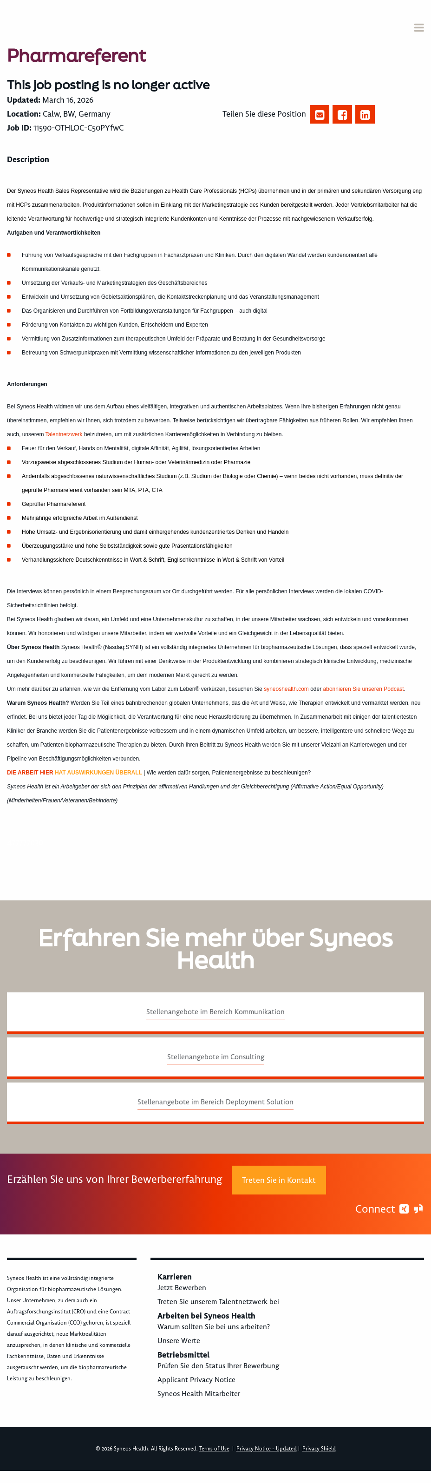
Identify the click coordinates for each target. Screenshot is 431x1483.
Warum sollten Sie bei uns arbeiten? (213, 1327)
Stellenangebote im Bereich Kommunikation (215, 1012)
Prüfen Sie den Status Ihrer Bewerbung (218, 1366)
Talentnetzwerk (64, 434)
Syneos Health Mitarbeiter (198, 1394)
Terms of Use (214, 1448)
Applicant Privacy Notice (196, 1380)
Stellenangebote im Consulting (215, 1057)
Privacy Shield (319, 1448)
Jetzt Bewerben (181, 1288)
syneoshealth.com (286, 689)
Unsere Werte (178, 1341)
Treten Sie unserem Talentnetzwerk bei (218, 1302)
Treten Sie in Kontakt (279, 1180)
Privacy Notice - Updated (266, 1448)
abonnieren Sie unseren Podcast (363, 689)
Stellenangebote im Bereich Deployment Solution (215, 1102)
